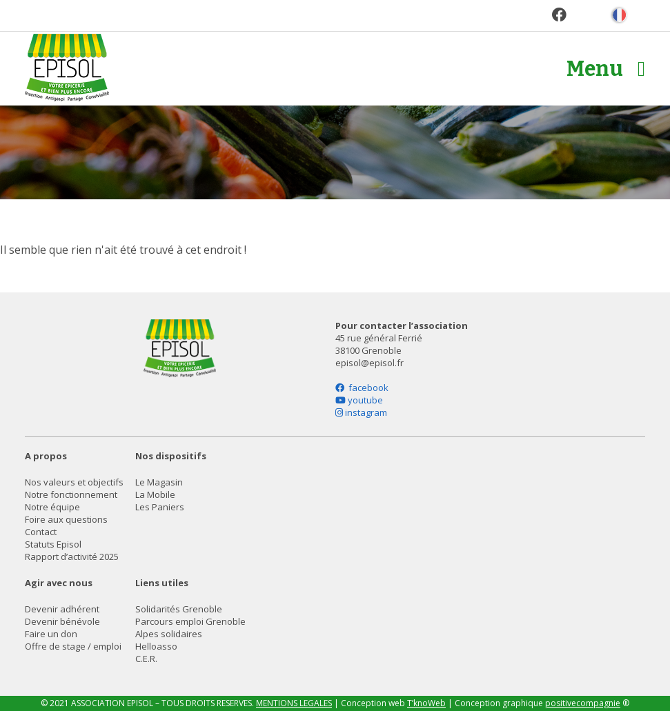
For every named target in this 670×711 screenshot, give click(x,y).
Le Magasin (159, 482)
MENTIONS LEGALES (294, 703)
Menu (605, 69)
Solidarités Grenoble (178, 609)
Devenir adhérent (62, 609)
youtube (359, 400)
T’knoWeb (426, 703)
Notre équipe (52, 507)
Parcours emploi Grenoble (190, 621)
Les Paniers (159, 507)
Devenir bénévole (62, 621)
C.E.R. (146, 658)
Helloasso (156, 646)
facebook (361, 387)
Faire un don (51, 634)
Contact (41, 531)
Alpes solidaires (168, 634)
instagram (361, 412)
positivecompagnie (582, 703)
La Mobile (155, 494)
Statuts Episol (53, 544)
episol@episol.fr (369, 363)
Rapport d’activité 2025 (72, 556)
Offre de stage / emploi (73, 646)
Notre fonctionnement (71, 494)
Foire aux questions (66, 519)
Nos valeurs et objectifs (74, 482)
